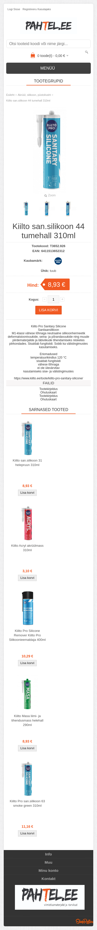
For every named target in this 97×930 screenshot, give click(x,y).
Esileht (10, 94)
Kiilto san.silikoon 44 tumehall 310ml (28, 100)
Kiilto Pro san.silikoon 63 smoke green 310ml (27, 803)
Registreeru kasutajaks (37, 9)
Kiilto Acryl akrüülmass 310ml (27, 548)
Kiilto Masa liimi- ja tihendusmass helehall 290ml (27, 720)
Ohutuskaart (48, 392)
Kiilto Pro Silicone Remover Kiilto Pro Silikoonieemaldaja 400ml (27, 635)
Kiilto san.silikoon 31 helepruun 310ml (27, 463)
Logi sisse (13, 9)
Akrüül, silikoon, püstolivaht (34, 94)
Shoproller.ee (84, 921)
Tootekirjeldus (48, 389)
